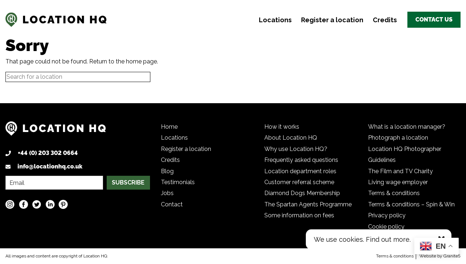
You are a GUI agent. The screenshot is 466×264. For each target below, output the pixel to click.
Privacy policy (387, 215)
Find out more (388, 239)
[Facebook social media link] (23, 204)
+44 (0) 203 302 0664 (48, 153)
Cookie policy (386, 226)
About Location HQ (290, 137)
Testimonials (178, 182)
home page (141, 61)
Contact (172, 204)
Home (169, 126)
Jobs (167, 193)
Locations (275, 20)
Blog (167, 171)
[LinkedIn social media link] (50, 204)
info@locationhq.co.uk (49, 166)
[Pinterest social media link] (63, 204)
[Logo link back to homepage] (55, 131)
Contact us (434, 19)
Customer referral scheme (299, 182)
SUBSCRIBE (128, 182)
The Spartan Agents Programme (308, 204)
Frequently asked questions (301, 159)
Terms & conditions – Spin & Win (411, 204)
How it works (281, 126)
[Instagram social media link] (10, 204)
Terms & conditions (394, 193)
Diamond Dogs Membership (302, 193)
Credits (385, 20)
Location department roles (300, 171)
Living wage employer (398, 182)
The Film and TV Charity (400, 171)
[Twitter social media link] (36, 204)
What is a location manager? (406, 126)
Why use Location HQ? (295, 148)
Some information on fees (299, 215)
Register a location (332, 20)
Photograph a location (398, 137)
